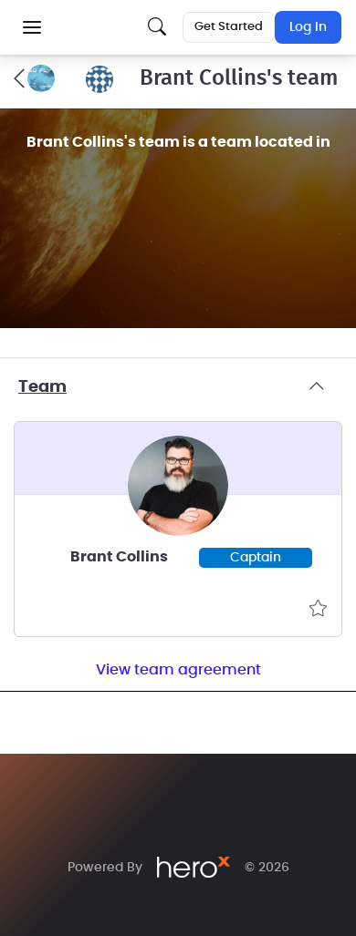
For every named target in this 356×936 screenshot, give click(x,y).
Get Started (228, 27)
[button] (32, 27)
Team (178, 387)
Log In (308, 27)
